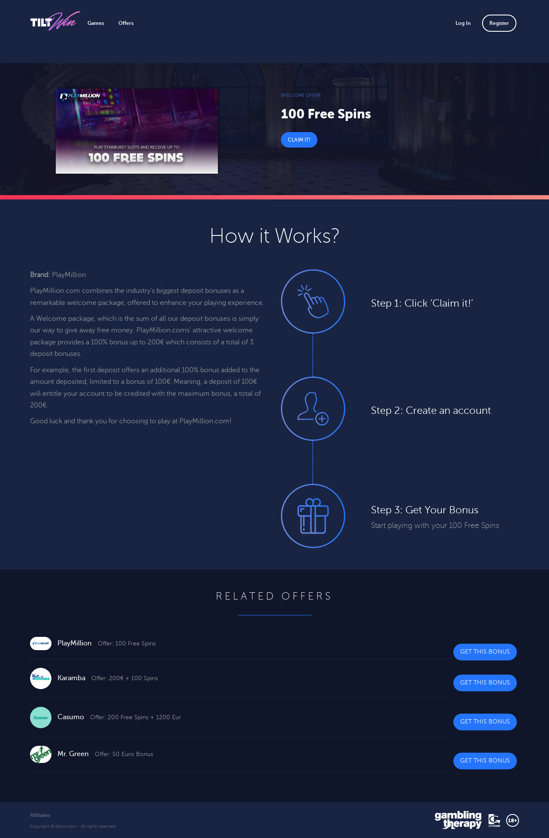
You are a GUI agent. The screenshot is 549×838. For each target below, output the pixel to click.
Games (95, 23)
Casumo (70, 717)
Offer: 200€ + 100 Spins (124, 678)
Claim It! (299, 140)
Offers (125, 23)
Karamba (71, 678)
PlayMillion (74, 643)
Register (499, 23)
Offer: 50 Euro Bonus (124, 754)
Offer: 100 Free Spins (127, 643)
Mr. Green (73, 754)
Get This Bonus (485, 651)
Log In (463, 23)
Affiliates (40, 815)
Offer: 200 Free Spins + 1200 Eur (135, 717)
